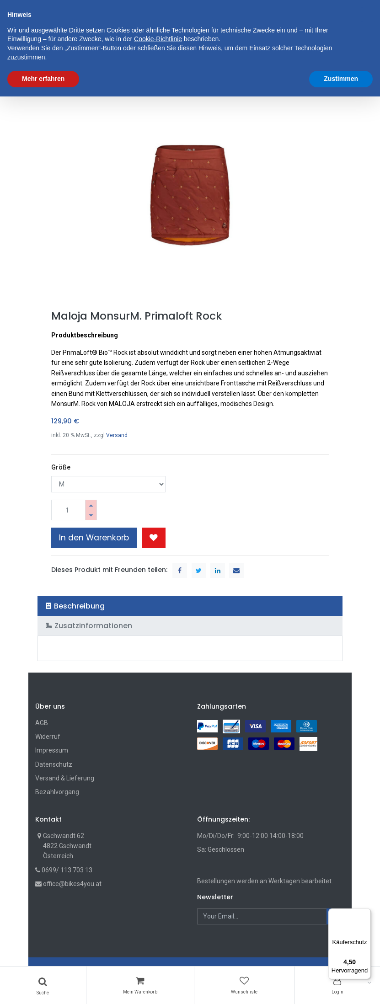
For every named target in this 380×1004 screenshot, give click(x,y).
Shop (50, 81)
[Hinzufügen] (91, 505)
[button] (321, 54)
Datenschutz (53, 764)
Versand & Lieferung (64, 778)
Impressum (51, 750)
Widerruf (47, 736)
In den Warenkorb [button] (94, 537)
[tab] (189, 606)
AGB (41, 722)
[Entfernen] (91, 515)
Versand (117, 435)
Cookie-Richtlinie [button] (158, 947)
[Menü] (365, 913)
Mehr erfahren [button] (43, 986)
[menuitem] (60, 54)
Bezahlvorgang (57, 792)
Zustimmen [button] (341, 986)
